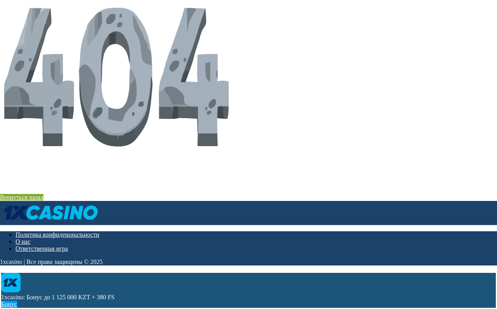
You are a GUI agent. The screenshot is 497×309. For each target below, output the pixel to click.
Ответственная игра (42, 248)
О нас (23, 241)
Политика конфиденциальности (57, 234)
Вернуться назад (21, 197)
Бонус (9, 304)
